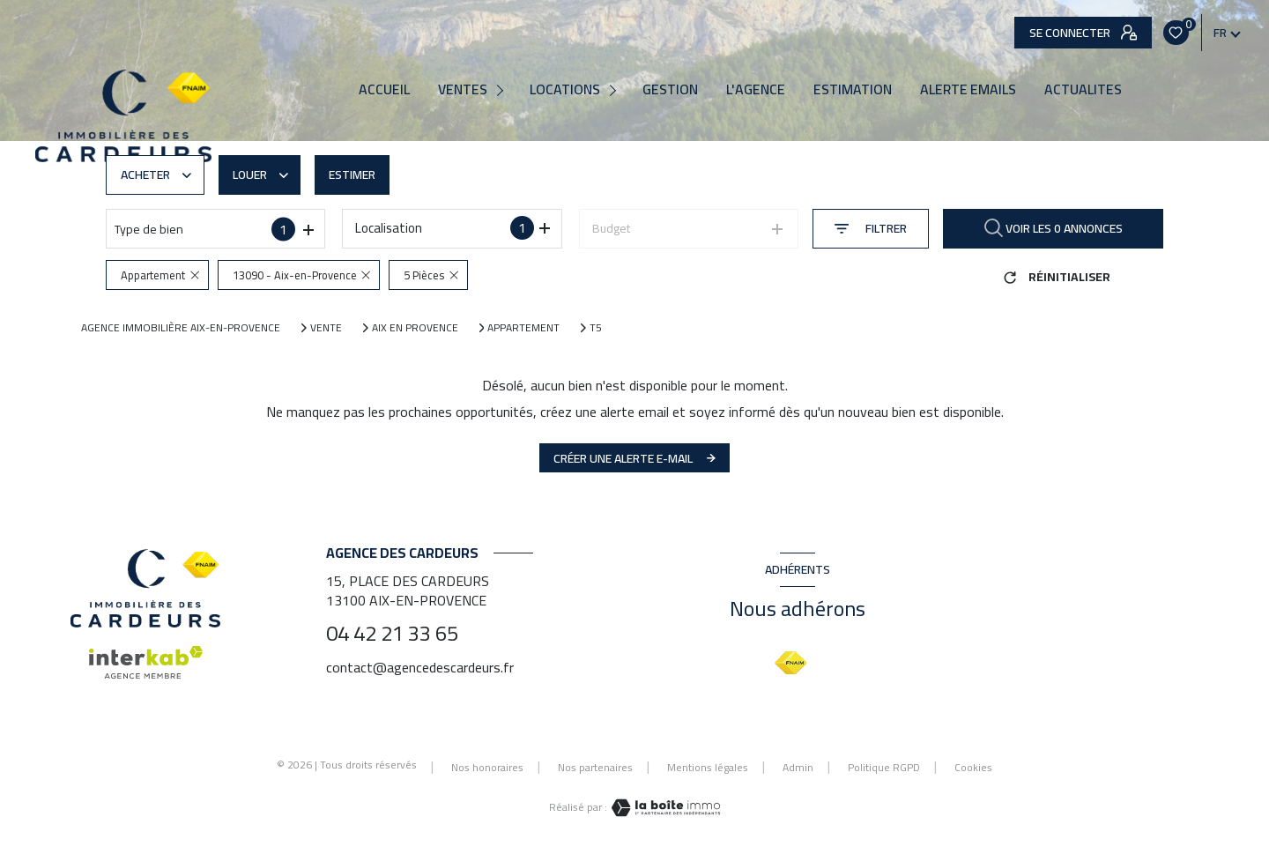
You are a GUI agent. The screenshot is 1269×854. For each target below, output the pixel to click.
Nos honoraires (487, 767)
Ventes (462, 89)
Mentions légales (707, 767)
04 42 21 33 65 (392, 633)
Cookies (973, 767)
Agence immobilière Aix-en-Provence (180, 327)
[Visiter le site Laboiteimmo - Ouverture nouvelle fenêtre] (663, 808)
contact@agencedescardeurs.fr (420, 667)
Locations (565, 89)
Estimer (352, 174)
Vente (326, 328)
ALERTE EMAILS (968, 89)
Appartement (523, 328)
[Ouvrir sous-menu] (503, 89)
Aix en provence (415, 328)
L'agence (755, 89)
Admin (798, 767)
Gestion (670, 89)
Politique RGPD (884, 767)
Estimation (852, 89)
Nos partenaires (595, 767)
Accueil (384, 89)
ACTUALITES (1083, 89)
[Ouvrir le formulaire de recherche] (871, 229)
